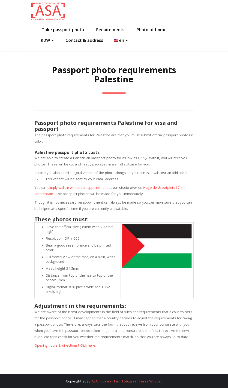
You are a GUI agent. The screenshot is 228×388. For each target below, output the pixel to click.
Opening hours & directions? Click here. (65, 345)
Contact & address (83, 40)
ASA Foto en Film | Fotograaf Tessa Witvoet (127, 381)
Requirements (109, 29)
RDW (47, 40)
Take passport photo (62, 29)
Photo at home (151, 29)
